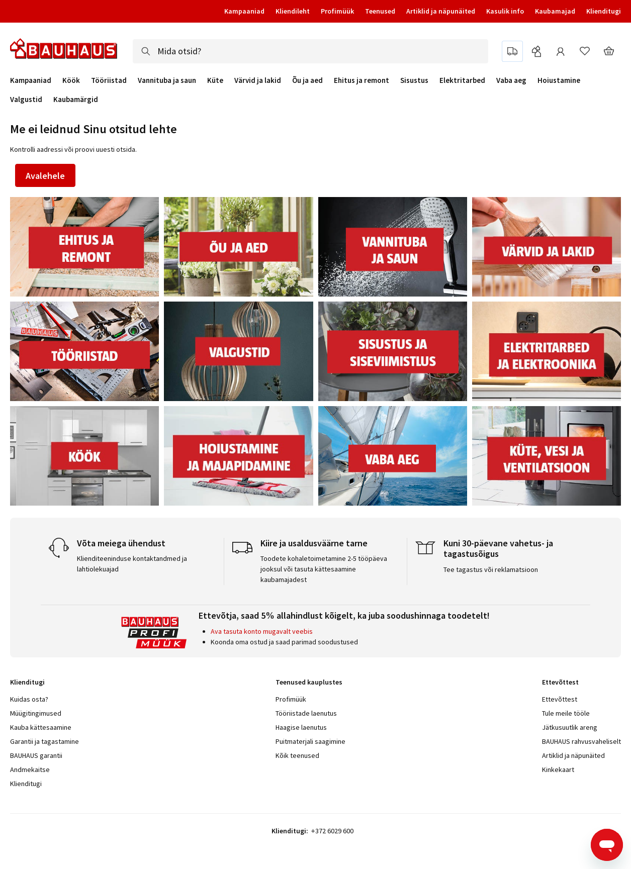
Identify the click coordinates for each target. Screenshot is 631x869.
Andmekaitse (30, 769)
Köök (71, 80)
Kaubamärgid (75, 99)
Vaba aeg (511, 80)
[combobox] (310, 51)
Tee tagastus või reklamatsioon (490, 569)
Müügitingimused (35, 713)
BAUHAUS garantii (36, 755)
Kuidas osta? (29, 699)
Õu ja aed (307, 80)
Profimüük (337, 11)
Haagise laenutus (301, 727)
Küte (215, 80)
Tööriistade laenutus (306, 713)
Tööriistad (109, 80)
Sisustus (414, 80)
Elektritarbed (462, 80)
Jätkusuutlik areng (569, 727)
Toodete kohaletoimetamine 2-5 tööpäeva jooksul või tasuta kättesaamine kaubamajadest (323, 569)
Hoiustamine (558, 80)
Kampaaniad (244, 11)
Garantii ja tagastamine (44, 741)
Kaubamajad (555, 11)
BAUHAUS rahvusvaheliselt (581, 741)
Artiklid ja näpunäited (440, 11)
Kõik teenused (297, 755)
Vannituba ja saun (167, 80)
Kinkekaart (558, 769)
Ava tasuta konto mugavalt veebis (262, 631)
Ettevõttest (559, 699)
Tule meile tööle (566, 713)
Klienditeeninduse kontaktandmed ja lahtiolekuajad (132, 563)
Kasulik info (505, 11)
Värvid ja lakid (257, 80)
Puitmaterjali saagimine (310, 741)
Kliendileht (293, 11)
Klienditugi (603, 11)
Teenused (380, 11)
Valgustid (26, 99)
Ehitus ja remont (361, 80)
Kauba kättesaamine (40, 727)
